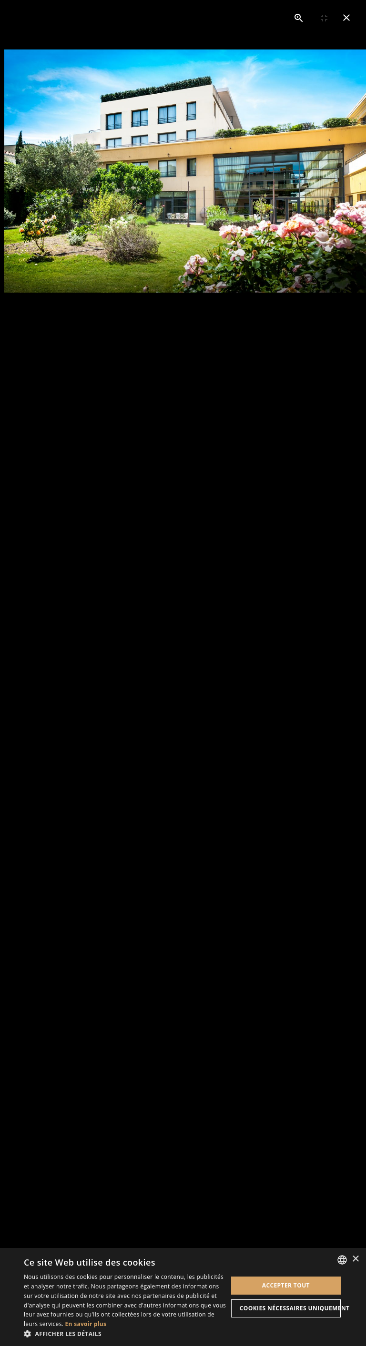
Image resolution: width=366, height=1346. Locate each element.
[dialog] (183, 1297)
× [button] (355, 1259)
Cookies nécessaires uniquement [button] (290, 1308)
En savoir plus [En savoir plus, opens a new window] (86, 1324)
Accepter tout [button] (286, 1285)
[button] (126, 1334)
